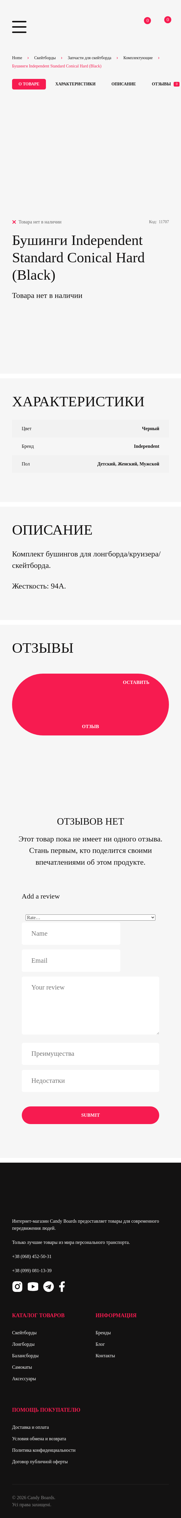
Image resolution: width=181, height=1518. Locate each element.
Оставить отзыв (91, 704)
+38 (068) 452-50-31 (32, 1256)
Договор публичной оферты (40, 1461)
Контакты (105, 1355)
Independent (146, 446)
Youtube (33, 1286)
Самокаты (22, 1367)
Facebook (62, 1286)
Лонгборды (23, 1344)
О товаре (29, 84)
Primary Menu (19, 27)
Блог (100, 1344)
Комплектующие (137, 58)
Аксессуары (24, 1378)
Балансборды (25, 1355)
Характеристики (75, 84)
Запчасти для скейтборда (89, 58)
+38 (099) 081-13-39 (32, 1270)
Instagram (17, 1286)
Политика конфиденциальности (44, 1450)
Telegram (48, 1286)
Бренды (103, 1332)
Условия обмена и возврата (39, 1438)
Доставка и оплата (30, 1427)
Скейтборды (45, 58)
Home (17, 58)
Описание (124, 84)
